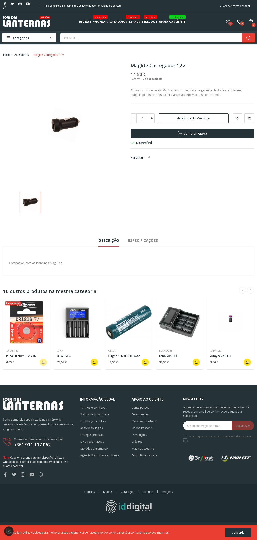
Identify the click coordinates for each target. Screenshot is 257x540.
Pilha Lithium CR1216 (21, 356)
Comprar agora (192, 133)
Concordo (238, 532)
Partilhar (149, 158)
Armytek (215, 351)
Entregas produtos (92, 435)
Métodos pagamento (94, 448)
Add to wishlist (238, 118)
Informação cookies (93, 421)
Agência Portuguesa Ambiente (99, 455)
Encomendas (140, 414)
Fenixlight (165, 351)
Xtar (60, 351)
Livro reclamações (92, 441)
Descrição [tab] (108, 240)
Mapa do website (143, 448)
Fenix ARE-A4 (168, 356)
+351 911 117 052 (32, 444)
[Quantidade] (143, 118)
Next (250, 290)
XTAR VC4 (64, 356)
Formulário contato (144, 455)
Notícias (89, 491)
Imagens (167, 491)
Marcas (108, 491)
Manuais (147, 491)
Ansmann (12, 351)
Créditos (137, 441)
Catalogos (127, 491)
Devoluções (139, 435)
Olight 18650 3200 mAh (124, 356)
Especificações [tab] (143, 240)
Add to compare (249, 118)
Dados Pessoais (142, 428)
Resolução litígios (91, 428)
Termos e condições (93, 407)
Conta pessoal (141, 407)
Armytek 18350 (220, 356)
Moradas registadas (144, 421)
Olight (112, 351)
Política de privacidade (94, 414)
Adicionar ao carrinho (193, 118)
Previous (242, 290)
